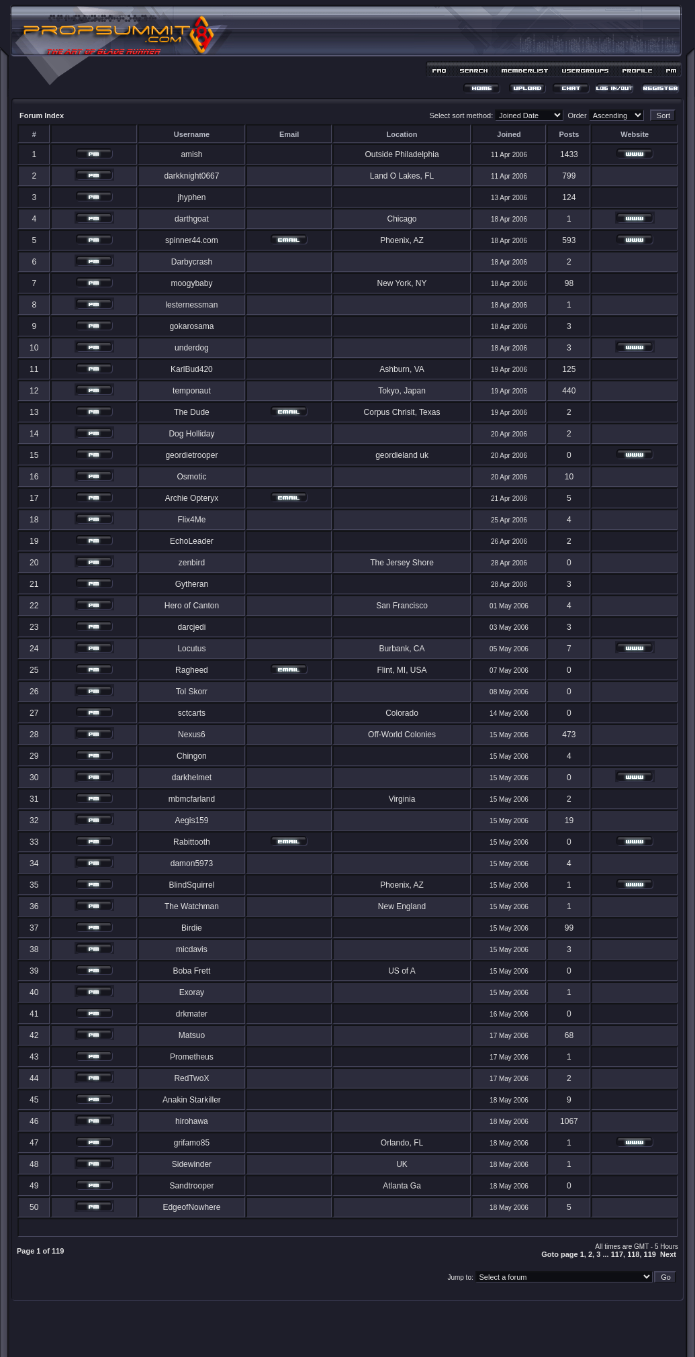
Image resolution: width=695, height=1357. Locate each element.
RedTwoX (191, 1078)
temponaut (192, 390)
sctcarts (191, 713)
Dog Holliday (191, 433)
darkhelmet (192, 777)
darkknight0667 (191, 176)
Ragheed (191, 670)
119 (650, 1254)
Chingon (192, 756)
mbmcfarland (192, 799)
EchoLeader (192, 541)
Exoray (191, 992)
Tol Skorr (191, 691)
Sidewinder (192, 1164)
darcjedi (191, 627)
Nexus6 (191, 734)
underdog (192, 348)
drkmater (191, 1014)
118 (633, 1254)
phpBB (324, 1327)
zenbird (192, 562)
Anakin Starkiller (192, 1100)
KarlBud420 (192, 369)
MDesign (395, 1335)
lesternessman (191, 305)
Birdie (191, 928)
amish (191, 154)
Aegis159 (191, 820)
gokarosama (191, 326)
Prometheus (192, 1057)
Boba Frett (191, 971)
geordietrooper (191, 455)
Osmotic (191, 476)
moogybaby (191, 283)
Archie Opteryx (191, 498)
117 (617, 1254)
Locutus (191, 648)
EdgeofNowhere (191, 1207)
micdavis (191, 949)
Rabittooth (191, 842)
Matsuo (192, 1035)
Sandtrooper (191, 1185)
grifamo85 (192, 1143)
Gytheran (191, 584)
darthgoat (192, 219)
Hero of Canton (192, 605)
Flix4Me (191, 519)
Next (668, 1254)
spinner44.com (191, 240)
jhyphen (191, 197)
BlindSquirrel (191, 885)
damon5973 (192, 863)
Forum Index (41, 115)
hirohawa (191, 1121)
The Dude (192, 412)
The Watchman (192, 906)
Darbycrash (191, 262)
